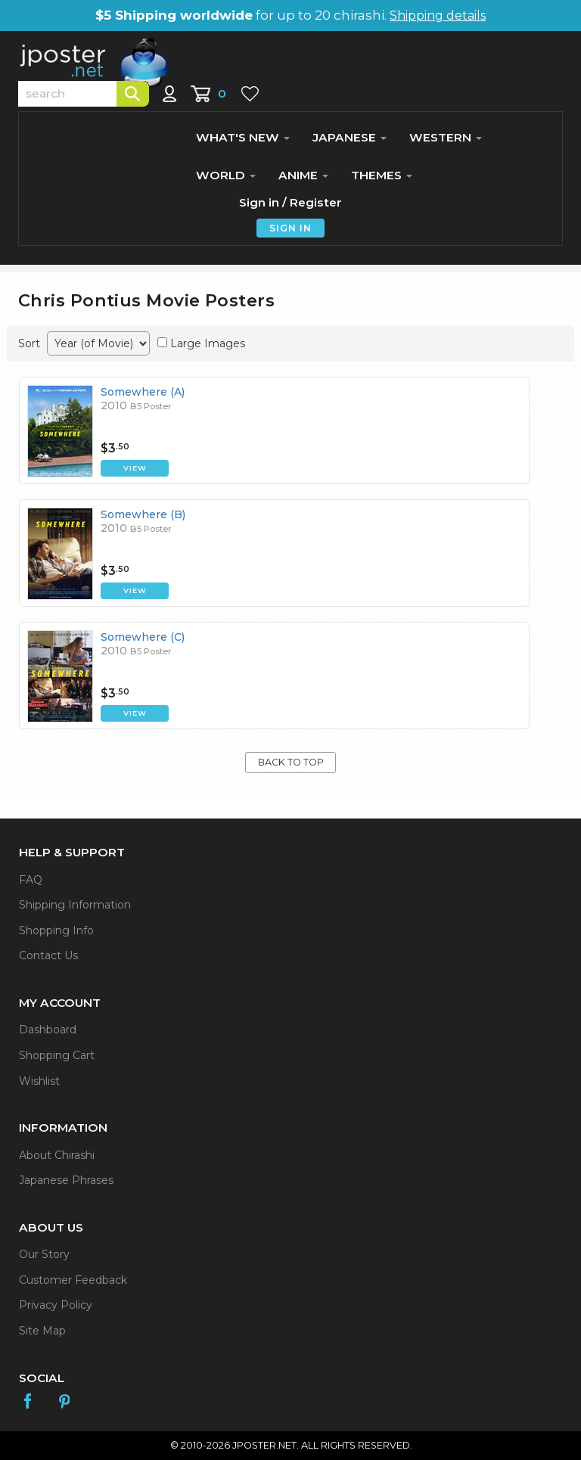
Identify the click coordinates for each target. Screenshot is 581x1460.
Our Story (44, 1254)
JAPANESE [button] (349, 137)
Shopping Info (56, 930)
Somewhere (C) (143, 637)
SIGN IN (290, 228)
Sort (29, 343)
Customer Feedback (73, 1280)
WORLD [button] (226, 175)
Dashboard (47, 1029)
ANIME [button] (303, 175)
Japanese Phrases (66, 1180)
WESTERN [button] (445, 137)
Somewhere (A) (143, 392)
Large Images (207, 343)
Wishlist (39, 1081)
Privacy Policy (55, 1305)
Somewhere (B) (143, 514)
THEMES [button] (381, 175)
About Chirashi (57, 1155)
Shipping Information (75, 905)
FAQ (30, 880)
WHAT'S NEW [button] (243, 137)
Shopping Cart (57, 1055)
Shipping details (438, 15)
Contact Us (48, 955)
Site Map (42, 1330)
